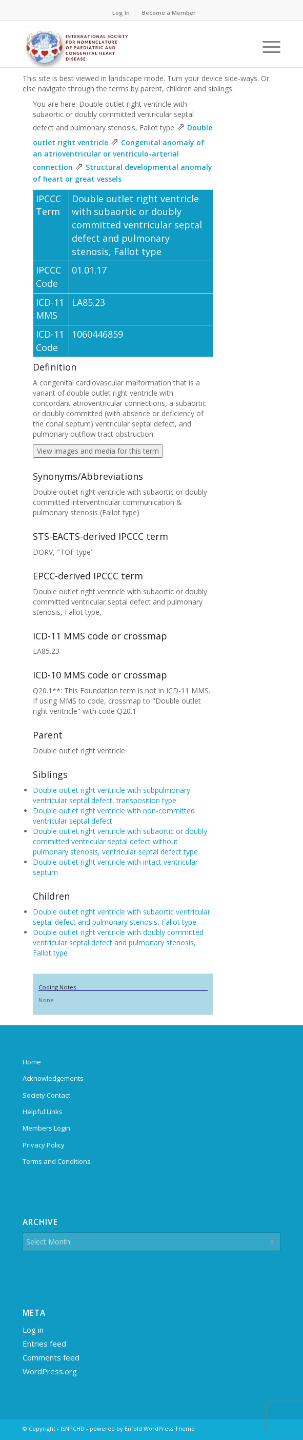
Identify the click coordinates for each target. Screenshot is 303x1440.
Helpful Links (43, 1111)
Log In (121, 12)
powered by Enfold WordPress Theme (142, 1428)
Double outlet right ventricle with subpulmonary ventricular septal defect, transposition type (111, 795)
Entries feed (44, 1343)
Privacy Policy (44, 1145)
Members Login (46, 1128)
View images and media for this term (98, 451)
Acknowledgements (53, 1078)
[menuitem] (121, 12)
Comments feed (51, 1357)
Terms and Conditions (57, 1161)
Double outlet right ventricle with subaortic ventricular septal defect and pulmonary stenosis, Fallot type (121, 917)
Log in (33, 1330)
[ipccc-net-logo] (126, 46)
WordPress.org (50, 1371)
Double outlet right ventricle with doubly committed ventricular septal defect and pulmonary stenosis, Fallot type (118, 942)
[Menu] (266, 46)
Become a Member (169, 12)
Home (32, 1061)
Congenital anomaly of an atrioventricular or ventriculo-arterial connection (119, 155)
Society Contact (46, 1095)
